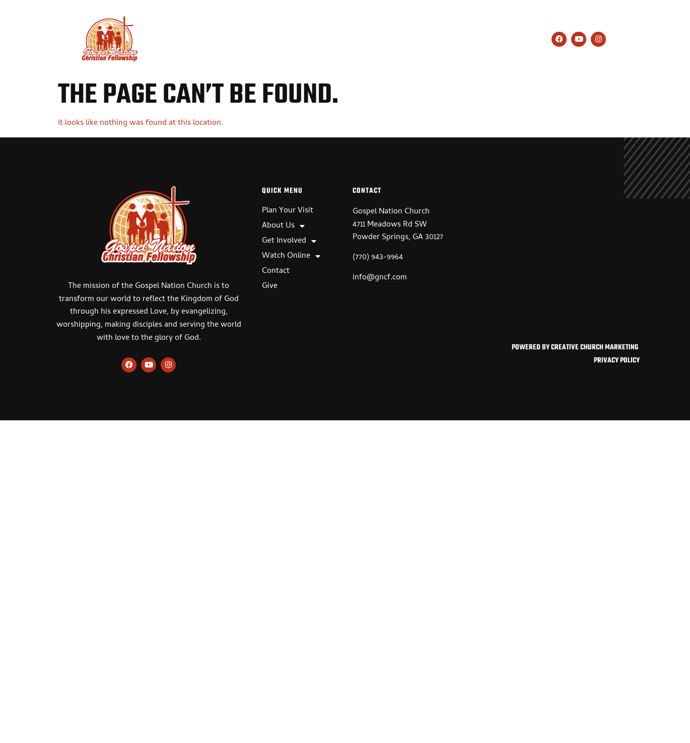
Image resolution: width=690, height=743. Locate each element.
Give (503, 40)
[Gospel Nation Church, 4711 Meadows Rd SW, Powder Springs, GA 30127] (556, 260)
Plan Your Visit (205, 40)
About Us (269, 40)
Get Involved (334, 40)
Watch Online (407, 40)
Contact (466, 40)
